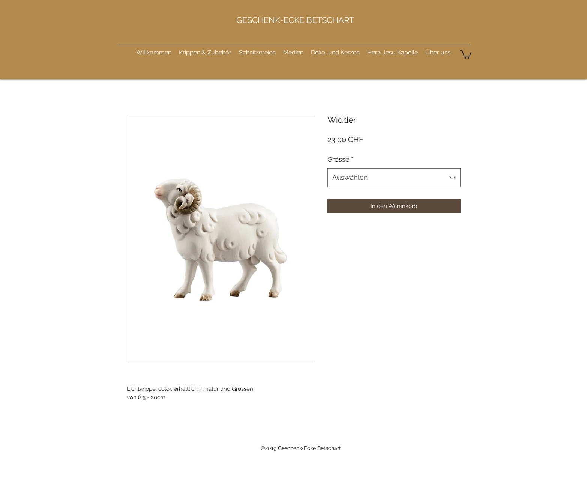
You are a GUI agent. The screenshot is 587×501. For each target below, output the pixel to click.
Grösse (340, 159)
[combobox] (394, 177)
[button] (465, 54)
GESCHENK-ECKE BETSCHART (295, 20)
